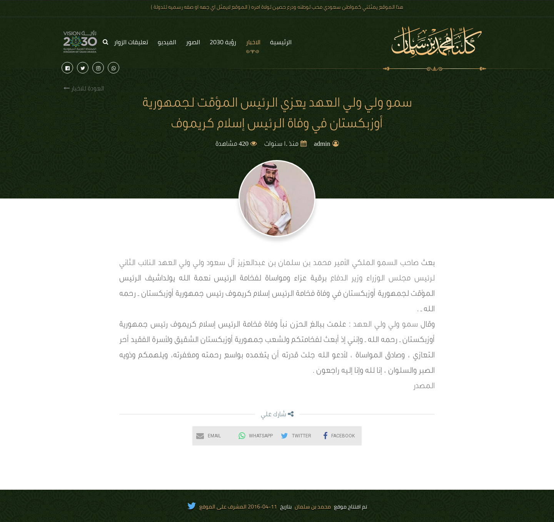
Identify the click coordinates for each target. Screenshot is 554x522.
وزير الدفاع (346, 279)
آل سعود (221, 264)
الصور (193, 42)
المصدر (424, 387)
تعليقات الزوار (131, 42)
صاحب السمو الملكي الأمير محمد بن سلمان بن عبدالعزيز (328, 264)
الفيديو (167, 42)
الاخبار (253, 42)
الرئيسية (281, 42)
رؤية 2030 (223, 42)
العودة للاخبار (83, 88)
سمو (410, 325)
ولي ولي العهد (181, 264)
